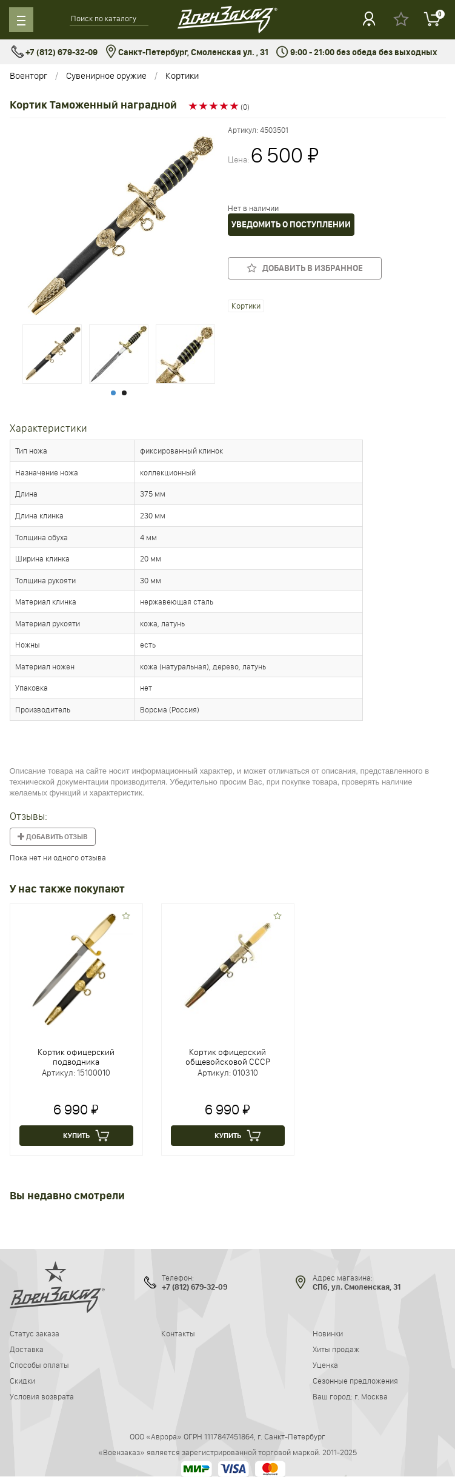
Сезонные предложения (355, 1380)
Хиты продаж (336, 1349)
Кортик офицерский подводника (76, 1057)
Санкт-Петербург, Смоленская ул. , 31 (186, 52)
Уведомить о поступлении (291, 224)
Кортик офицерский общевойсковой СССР (227, 1057)
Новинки (328, 1333)
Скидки (22, 1380)
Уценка (325, 1365)
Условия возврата (42, 1396)
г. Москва (371, 1396)
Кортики (182, 75)
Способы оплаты (39, 1365)
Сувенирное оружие (106, 75)
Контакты (178, 1333)
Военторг (28, 75)
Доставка (27, 1349)
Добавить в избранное (305, 268)
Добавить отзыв (53, 836)
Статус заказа (34, 1333)
